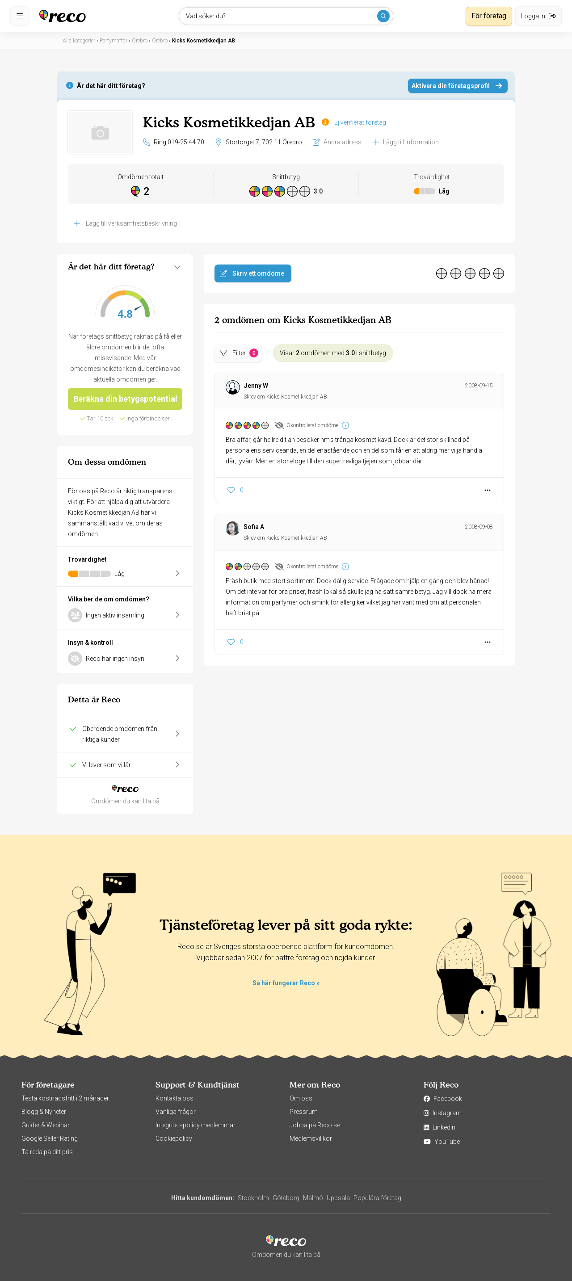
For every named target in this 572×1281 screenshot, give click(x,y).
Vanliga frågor (176, 1111)
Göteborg (286, 1197)
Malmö (313, 1197)
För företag (488, 16)
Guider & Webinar (45, 1125)
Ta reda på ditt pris (47, 1151)
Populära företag (377, 1197)
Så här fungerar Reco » (286, 983)
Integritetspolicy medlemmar (196, 1125)
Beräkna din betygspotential (125, 398)
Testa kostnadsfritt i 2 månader (65, 1098)
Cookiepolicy (174, 1138)
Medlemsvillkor (311, 1138)
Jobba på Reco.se (315, 1125)
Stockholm (253, 1197)
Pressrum (304, 1111)
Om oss (301, 1098)
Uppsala (338, 1197)
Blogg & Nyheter (43, 1111)
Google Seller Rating (49, 1138)
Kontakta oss (174, 1098)
